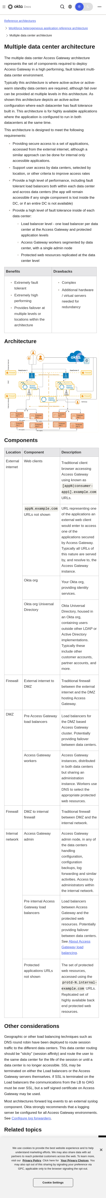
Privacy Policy (32, 1160)
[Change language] (70, 7)
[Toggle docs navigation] (3, 7)
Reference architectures (20, 21)
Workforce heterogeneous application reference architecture (48, 28)
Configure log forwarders (31, 1118)
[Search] (62, 6)
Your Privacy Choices (75, 1160)
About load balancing (76, 947)
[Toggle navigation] (99, 7)
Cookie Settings (52, 1182)
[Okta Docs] (19, 6)
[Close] (101, 1149)
